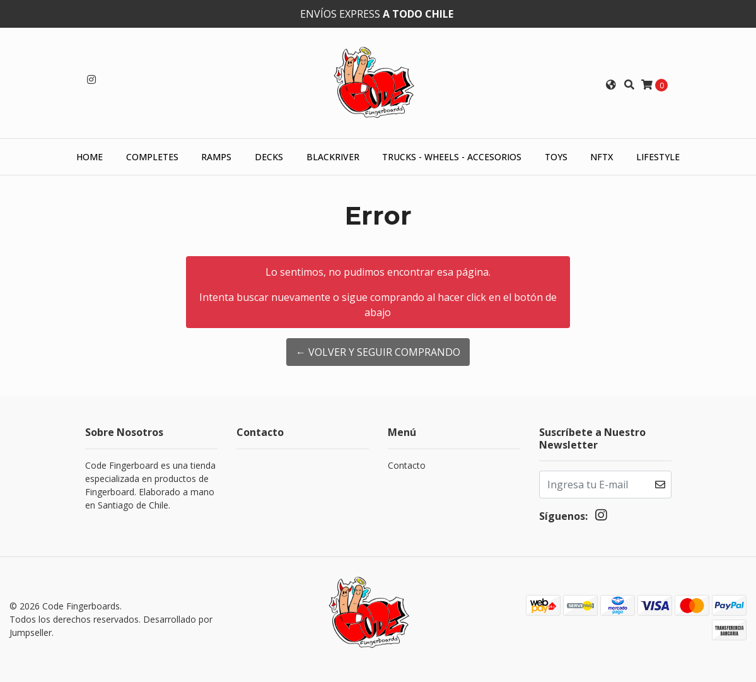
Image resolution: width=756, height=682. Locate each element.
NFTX (601, 157)
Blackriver (332, 157)
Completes (152, 157)
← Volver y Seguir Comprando (378, 352)
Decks (269, 157)
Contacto (407, 465)
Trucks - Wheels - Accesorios (451, 157)
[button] (611, 84)
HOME (89, 157)
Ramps (216, 157)
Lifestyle (658, 157)
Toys (556, 157)
